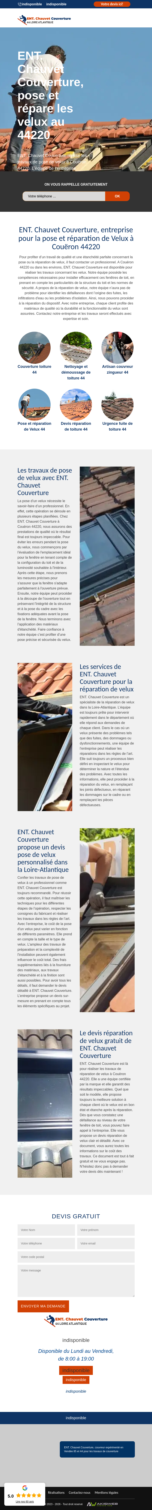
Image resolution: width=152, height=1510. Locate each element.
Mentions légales (106, 1493)
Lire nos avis (25, 1501)
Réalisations (56, 1493)
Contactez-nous (79, 1493)
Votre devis (112, 4)
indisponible (32, 4)
